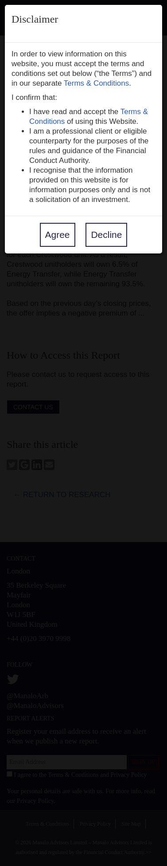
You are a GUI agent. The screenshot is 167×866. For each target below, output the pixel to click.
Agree (57, 234)
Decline (106, 234)
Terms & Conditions (96, 83)
